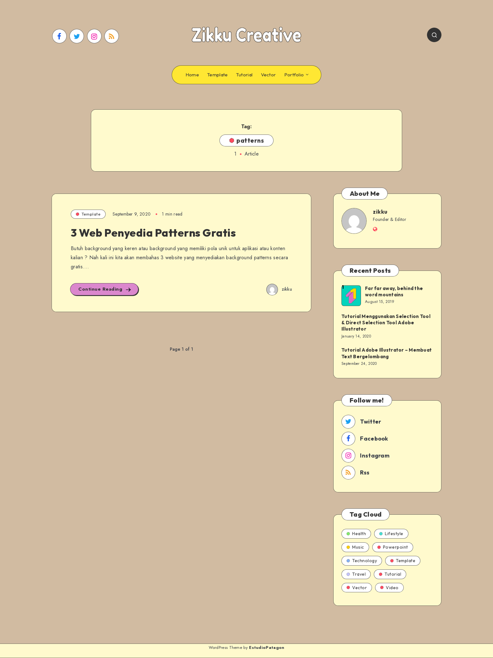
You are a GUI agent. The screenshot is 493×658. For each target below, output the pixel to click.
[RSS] (111, 36)
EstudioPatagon (266, 647)
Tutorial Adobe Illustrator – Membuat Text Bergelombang (386, 353)
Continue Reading (105, 289)
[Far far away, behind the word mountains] (350, 295)
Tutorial (244, 75)
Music (355, 547)
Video (389, 587)
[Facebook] (59, 36)
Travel (356, 574)
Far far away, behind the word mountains (394, 291)
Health (356, 533)
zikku (380, 211)
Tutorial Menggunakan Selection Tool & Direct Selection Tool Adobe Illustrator (385, 322)
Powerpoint (392, 547)
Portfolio (294, 75)
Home (192, 75)
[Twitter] (76, 36)
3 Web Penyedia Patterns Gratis (153, 232)
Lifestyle (391, 533)
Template (217, 75)
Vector (268, 75)
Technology (361, 560)
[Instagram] (94, 36)
